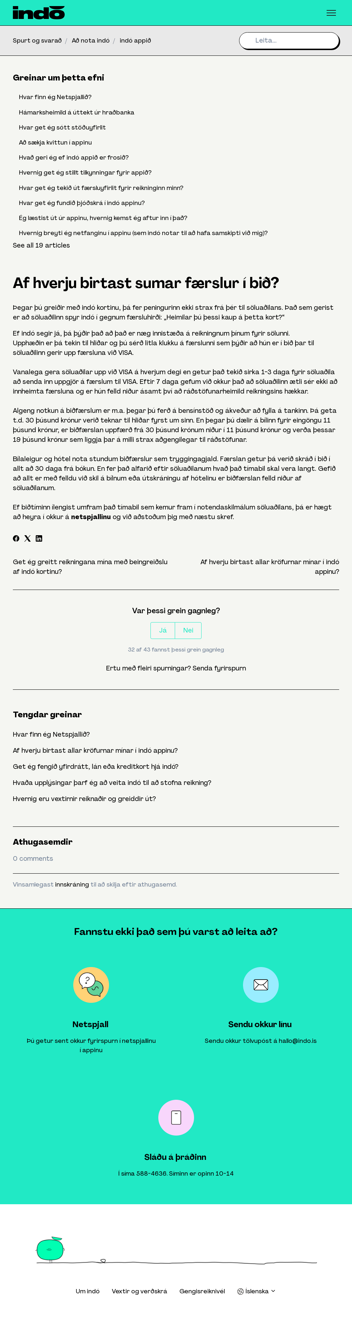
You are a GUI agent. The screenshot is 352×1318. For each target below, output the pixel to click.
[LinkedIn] (39, 539)
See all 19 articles (41, 245)
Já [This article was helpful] (163, 630)
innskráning (72, 884)
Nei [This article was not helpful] (188, 630)
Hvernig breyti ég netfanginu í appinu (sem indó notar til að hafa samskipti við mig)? (143, 233)
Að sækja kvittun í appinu (55, 142)
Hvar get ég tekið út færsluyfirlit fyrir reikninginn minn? (101, 188)
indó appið (135, 40)
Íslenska (256, 1291)
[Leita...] (289, 40)
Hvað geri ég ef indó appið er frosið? (74, 157)
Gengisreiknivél (202, 1291)
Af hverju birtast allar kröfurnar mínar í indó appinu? (95, 750)
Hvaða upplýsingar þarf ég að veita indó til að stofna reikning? (112, 782)
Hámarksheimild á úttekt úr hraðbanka (76, 112)
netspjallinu (91, 517)
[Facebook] (16, 539)
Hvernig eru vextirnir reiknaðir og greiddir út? (84, 799)
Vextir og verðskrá (139, 1291)
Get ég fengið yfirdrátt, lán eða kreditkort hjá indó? (95, 766)
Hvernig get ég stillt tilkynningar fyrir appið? (85, 172)
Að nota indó (91, 40)
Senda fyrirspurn (219, 668)
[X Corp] (27, 539)
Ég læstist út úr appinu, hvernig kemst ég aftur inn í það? (103, 218)
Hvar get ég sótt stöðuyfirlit (62, 127)
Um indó (88, 1291)
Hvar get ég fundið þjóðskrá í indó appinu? (82, 203)
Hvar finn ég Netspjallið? (51, 734)
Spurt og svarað (37, 40)
